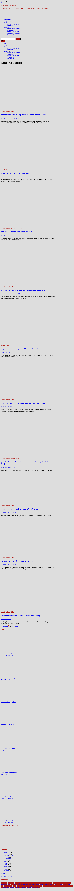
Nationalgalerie (30, 886)
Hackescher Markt (44, 884)
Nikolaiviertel (37, 886)
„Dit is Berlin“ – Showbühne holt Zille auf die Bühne (23, 403)
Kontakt (6, 22)
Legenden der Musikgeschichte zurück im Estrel (21, 349)
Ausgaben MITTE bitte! (13, 33)
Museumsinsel (20, 886)
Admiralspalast (4, 883)
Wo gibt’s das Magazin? (13, 31)
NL (41, 886)
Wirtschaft (6, 870)
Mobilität (6, 867)
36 (12, 626)
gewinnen (37, 884)
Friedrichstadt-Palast (15, 884)
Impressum (10, 25)
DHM (9, 884)
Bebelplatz (22, 883)
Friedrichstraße (23, 884)
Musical (25, 886)
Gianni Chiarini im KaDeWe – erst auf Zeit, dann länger (9, 654)
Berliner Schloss (37, 883)
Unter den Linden (36, 887)
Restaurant (56, 886)
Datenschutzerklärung (13, 24)
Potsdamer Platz (46, 886)
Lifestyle (6, 866)
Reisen (6, 869)
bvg (62, 883)
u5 (30, 887)
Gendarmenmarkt (31, 884)
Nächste (16, 626)
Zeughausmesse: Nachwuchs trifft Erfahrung (20, 509)
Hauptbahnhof (51, 884)
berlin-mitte (31, 883)
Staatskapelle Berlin (5, 887)
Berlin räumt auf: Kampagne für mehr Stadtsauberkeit (9, 678)
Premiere (52, 886)
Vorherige (3, 626)
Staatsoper (12, 887)
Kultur (12, 111)
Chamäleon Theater (67, 883)
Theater (28, 887)
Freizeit (8, 111)
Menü (2, 40)
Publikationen (7, 19)
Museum (14, 886)
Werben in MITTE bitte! (13, 28)
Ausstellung (17, 883)
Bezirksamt (49, 883)
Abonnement (10, 34)
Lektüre (6, 864)
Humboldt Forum (58, 884)
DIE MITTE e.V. (8, 855)
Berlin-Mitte (7, 21)
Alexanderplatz (11, 883)
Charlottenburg (4, 884)
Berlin (26, 883)
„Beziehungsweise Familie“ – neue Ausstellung (20, 615)
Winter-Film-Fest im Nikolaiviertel (15, 173)
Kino (5, 861)
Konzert (64, 884)
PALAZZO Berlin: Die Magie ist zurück (18, 232)
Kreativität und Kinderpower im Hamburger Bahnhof (23, 115)
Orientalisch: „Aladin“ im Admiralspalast (7, 725)
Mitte (5, 886)
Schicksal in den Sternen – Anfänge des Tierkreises (8, 797)
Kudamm (68, 884)
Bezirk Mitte (44, 883)
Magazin (6, 27)
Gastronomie (9, 169)
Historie (13, 458)
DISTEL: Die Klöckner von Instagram (17, 561)
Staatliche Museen (69, 886)
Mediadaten (10, 30)
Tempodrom (23, 887)
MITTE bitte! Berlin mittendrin (9, 5)
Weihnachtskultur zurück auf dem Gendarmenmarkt (23, 290)
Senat (60, 886)
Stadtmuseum (18, 887)
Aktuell (3, 111)
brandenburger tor (57, 883)
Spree (63, 886)
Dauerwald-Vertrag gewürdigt (8, 702)
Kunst (2, 886)
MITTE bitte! (9, 886)
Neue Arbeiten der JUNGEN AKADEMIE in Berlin (8, 821)
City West (6, 854)
